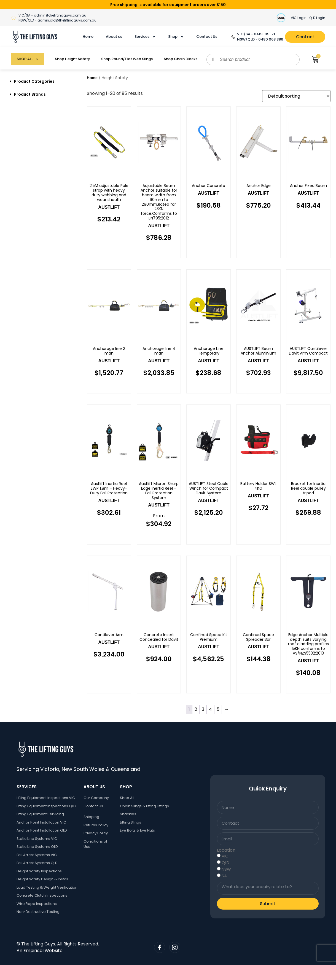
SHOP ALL (27, 59)
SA (224, 876)
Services (145, 37)
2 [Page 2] (196, 709)
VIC (225, 856)
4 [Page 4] (210, 709)
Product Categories (34, 81)
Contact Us (206, 36)
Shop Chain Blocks (180, 58)
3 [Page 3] (203, 709)
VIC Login (299, 17)
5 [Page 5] (218, 709)
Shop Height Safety (72, 58)
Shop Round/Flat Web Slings (127, 58)
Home (88, 36)
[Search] (213, 59)
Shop (176, 37)
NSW (226, 869)
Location (226, 850)
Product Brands (30, 94)
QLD (225, 862)
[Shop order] (296, 96)
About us (114, 36)
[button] (41, 81)
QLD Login (317, 17)
